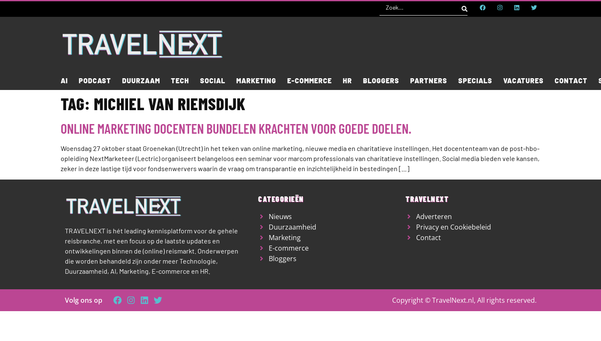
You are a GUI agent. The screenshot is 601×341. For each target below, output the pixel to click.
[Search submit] (464, 8)
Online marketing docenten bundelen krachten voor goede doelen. (236, 128)
